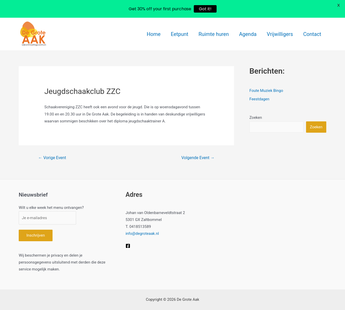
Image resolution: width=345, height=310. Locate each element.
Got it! (205, 9)
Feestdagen (259, 99)
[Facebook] (128, 246)
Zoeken (255, 117)
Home (154, 34)
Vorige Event (52, 157)
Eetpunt (179, 34)
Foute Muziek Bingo (266, 90)
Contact (312, 34)
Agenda (248, 34)
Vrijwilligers (280, 34)
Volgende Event (198, 157)
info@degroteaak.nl (142, 233)
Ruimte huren (214, 34)
